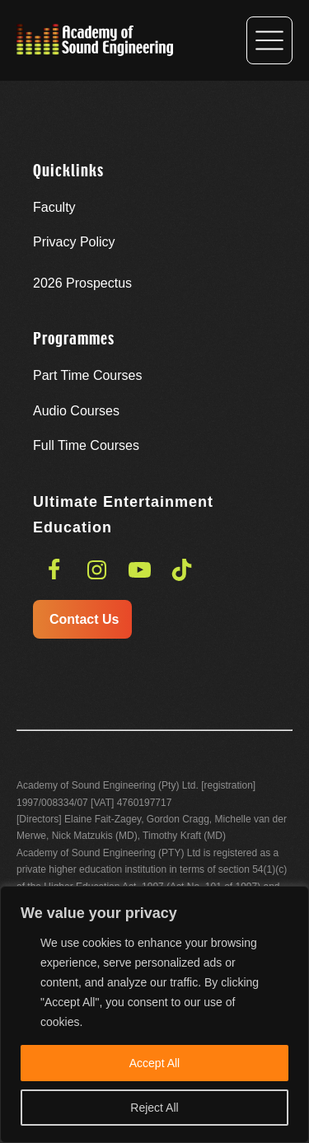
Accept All (154, 1063)
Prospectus (82, 283)
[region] (154, 1014)
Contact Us (84, 619)
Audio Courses (76, 411)
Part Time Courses (87, 375)
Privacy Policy (74, 242)
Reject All (154, 1107)
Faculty (54, 207)
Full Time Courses (86, 445)
